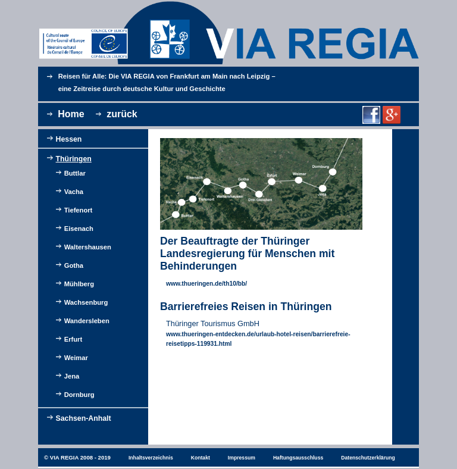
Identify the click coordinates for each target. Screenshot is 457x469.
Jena (72, 376)
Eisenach (78, 228)
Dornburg (79, 394)
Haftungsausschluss (298, 458)
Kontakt (200, 458)
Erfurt (73, 339)
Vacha (73, 191)
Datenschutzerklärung (368, 458)
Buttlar (75, 173)
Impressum (241, 458)
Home (71, 114)
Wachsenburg (86, 302)
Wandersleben (86, 320)
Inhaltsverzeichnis (151, 458)
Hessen (69, 139)
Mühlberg (79, 283)
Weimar (76, 357)
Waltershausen (87, 247)
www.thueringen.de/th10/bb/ (206, 283)
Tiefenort (78, 210)
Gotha (73, 265)
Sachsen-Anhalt (83, 418)
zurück (122, 114)
